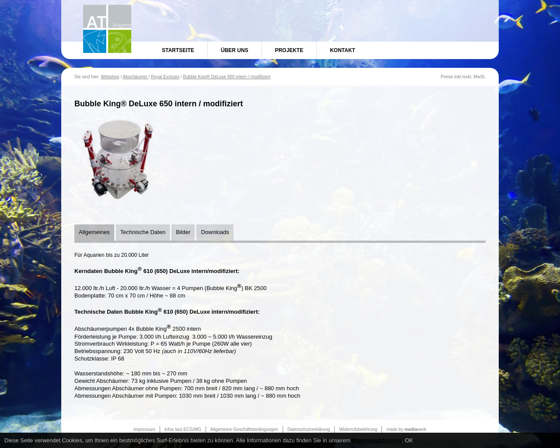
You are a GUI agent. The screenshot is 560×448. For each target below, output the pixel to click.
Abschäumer (135, 76)
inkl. (458, 76)
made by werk (406, 429)
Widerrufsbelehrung (358, 429)
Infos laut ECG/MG (182, 429)
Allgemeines (94, 232)
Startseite (178, 50)
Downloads (215, 232)
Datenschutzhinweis (377, 440)
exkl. (467, 76)
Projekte (289, 50)
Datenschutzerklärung (308, 429)
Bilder (183, 232)
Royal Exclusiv (165, 76)
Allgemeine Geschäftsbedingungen (244, 429)
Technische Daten (142, 232)
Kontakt (342, 50)
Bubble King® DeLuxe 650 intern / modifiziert (226, 76)
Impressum (144, 429)
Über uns (234, 50)
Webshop (110, 76)
